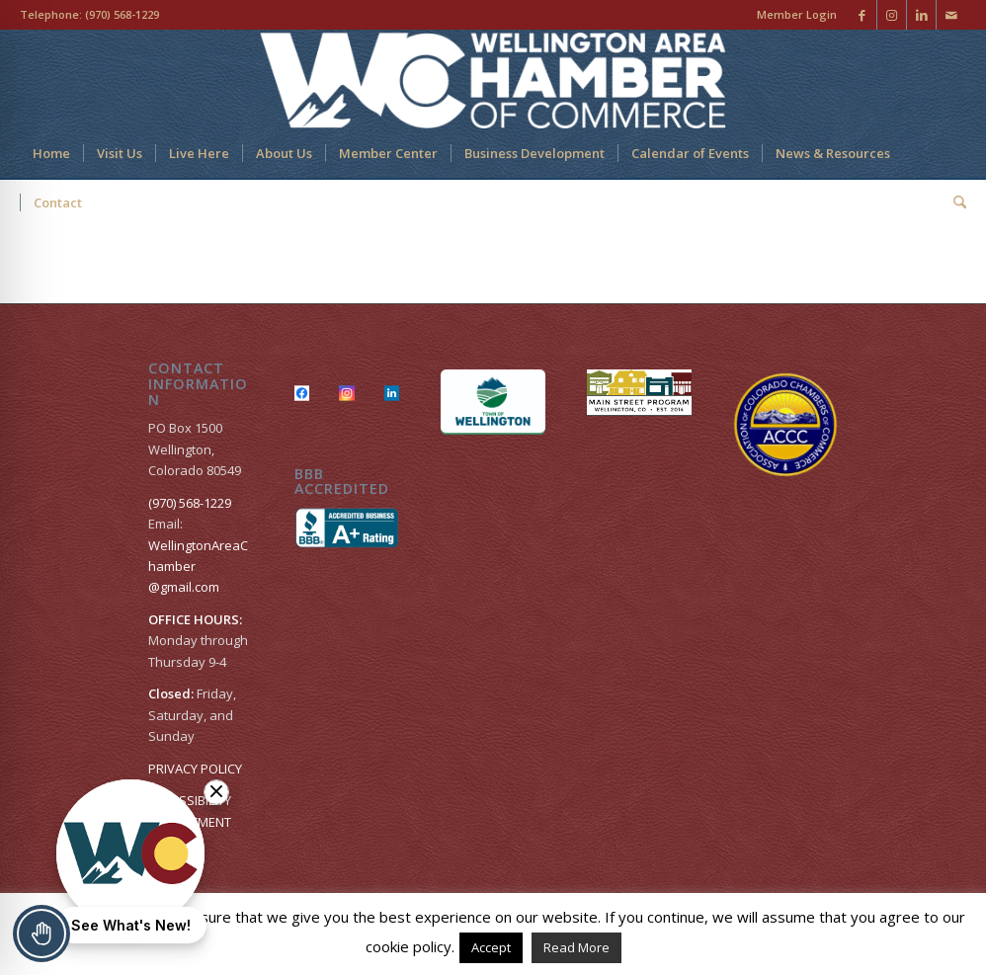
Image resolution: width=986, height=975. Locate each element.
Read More (576, 947)
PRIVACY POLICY (195, 768)
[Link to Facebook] (862, 15)
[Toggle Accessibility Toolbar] (41, 933)
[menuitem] (792, 15)
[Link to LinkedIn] (921, 15)
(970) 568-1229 (122, 14)
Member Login (797, 14)
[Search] (953, 202)
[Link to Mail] (951, 15)
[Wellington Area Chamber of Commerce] (492, 79)
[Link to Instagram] (891, 15)
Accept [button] (491, 947)
